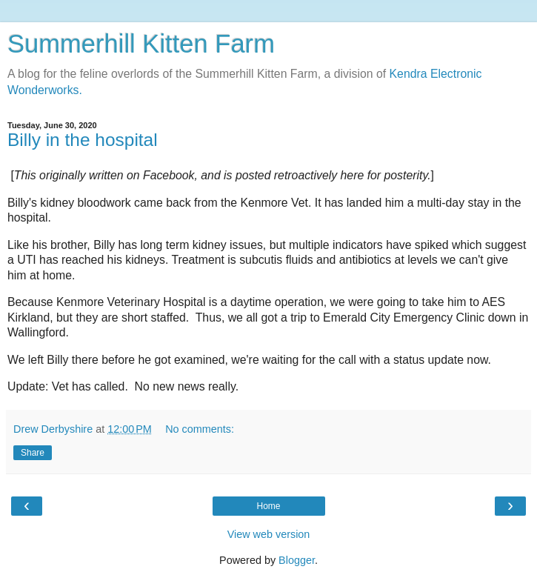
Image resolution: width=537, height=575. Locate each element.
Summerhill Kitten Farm (141, 44)
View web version (268, 534)
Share (32, 453)
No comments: (199, 429)
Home (268, 506)
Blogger (296, 560)
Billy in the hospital (82, 140)
